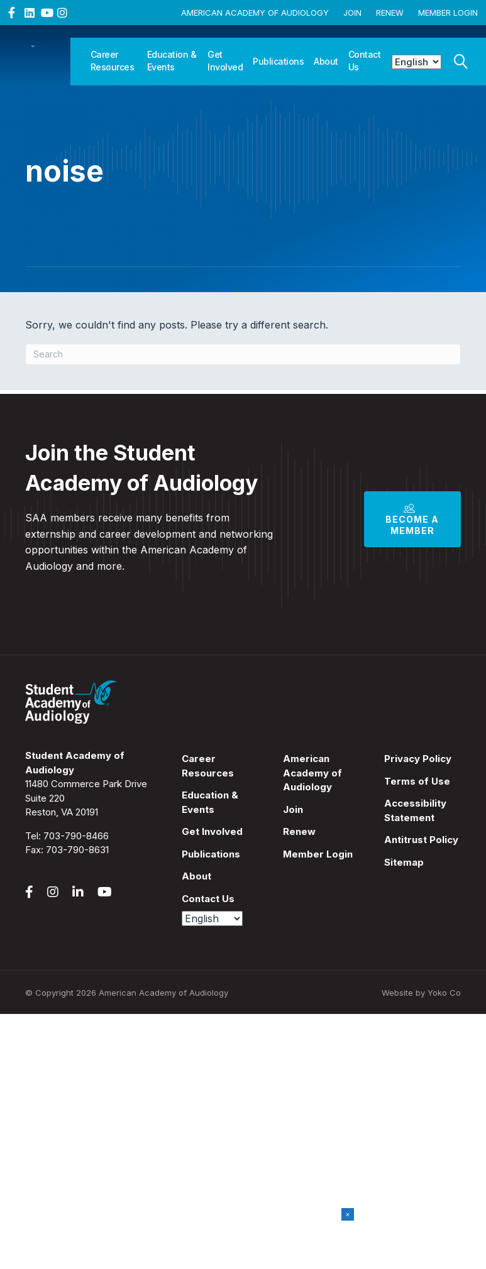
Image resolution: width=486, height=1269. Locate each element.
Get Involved (225, 60)
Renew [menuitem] (299, 831)
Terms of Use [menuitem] (417, 781)
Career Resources (113, 60)
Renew (390, 13)
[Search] (461, 58)
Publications (278, 61)
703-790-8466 (76, 836)
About (326, 61)
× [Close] (347, 1214)
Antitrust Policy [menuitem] (421, 840)
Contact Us (364, 60)
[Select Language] (416, 62)
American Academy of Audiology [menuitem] (312, 773)
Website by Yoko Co (421, 993)
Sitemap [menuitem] (404, 862)
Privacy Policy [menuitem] (417, 759)
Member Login (448, 13)
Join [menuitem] (293, 809)
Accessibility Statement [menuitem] (415, 810)
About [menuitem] (196, 876)
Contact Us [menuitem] (208, 899)
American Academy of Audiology (255, 13)
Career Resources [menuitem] (208, 766)
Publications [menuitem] (211, 854)
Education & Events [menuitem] (210, 802)
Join (352, 13)
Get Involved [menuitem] (212, 831)
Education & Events (172, 60)
